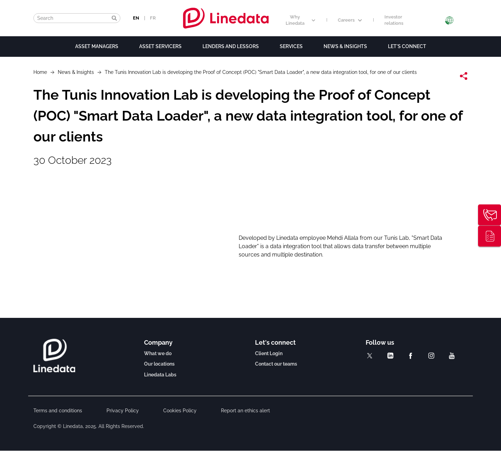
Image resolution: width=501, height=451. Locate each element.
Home (40, 72)
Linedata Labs (160, 374)
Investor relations (393, 20)
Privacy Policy (122, 410)
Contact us (489, 215)
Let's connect (407, 46)
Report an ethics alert (245, 410)
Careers (350, 20)
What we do (158, 353)
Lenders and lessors (230, 46)
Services (291, 46)
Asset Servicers (160, 46)
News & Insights (345, 46)
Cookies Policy (180, 410)
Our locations (159, 364)
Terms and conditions (57, 410)
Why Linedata (300, 20)
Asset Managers (96, 46)
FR (153, 18)
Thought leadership (489, 236)
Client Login (269, 353)
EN (136, 18)
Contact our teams (276, 364)
